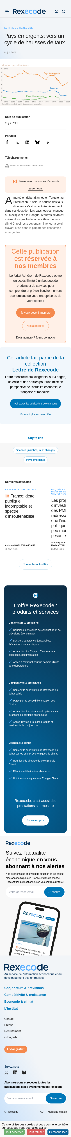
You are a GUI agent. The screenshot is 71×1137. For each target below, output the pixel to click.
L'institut (11, 1008)
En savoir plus (35, 820)
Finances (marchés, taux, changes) (35, 450)
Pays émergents (35, 459)
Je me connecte (45, 337)
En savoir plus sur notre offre (35, 414)
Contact (9, 1018)
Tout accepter (14, 1132)
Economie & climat (18, 1001)
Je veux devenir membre (35, 312)
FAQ (40, 1111)
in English (10, 1037)
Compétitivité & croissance (25, 995)
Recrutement (12, 1031)
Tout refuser (35, 1132)
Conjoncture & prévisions (24, 988)
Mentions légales (57, 1111)
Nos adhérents (35, 325)
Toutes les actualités (35, 564)
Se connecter (35, 188)
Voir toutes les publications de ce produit (35, 403)
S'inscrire (54, 891)
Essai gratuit (15, 1049)
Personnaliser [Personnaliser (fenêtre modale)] (58, 1132)
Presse (8, 1025)
